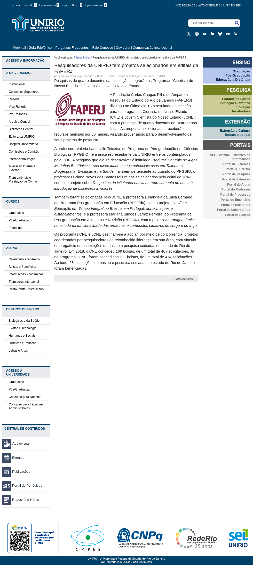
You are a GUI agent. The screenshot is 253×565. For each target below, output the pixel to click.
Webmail (19, 47)
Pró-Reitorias (18, 114)
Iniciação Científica (235, 103)
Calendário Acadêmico (24, 259)
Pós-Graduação (19, 220)
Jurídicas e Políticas (22, 343)
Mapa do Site (232, 5)
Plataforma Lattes (236, 99)
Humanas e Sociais (22, 335)
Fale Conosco (102, 47)
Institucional (17, 84)
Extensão (15, 228)
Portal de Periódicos (22, 485)
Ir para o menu (49, 5)
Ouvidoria (123, 47)
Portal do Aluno (238, 184)
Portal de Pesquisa (236, 174)
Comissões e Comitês (24, 151)
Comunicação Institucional (152, 47)
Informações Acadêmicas (26, 274)
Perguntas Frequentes (72, 47)
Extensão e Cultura (235, 130)
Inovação (243, 107)
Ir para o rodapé (96, 5)
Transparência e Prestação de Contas (23, 179)
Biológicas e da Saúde (24, 320)
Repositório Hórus (20, 500)
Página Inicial (82, 57)
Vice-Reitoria (17, 107)
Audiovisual (21, 443)
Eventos (13, 458)
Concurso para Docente (25, 397)
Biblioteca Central (21, 129)
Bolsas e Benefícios (22, 267)
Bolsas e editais (237, 135)
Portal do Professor (236, 189)
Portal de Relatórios (235, 205)
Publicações (16, 471)
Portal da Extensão (236, 179)
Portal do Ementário (235, 200)
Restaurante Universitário (26, 289)
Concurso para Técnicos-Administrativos (26, 406)
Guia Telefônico (40, 47)
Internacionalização (22, 159)
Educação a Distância (233, 79)
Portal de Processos (235, 194)
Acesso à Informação (25, 60)
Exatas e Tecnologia (22, 328)
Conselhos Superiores (24, 92)
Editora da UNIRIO (22, 136)
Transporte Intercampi (24, 282)
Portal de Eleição (237, 215)
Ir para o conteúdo (24, 5)
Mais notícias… (186, 278)
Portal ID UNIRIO (238, 169)
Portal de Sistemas (236, 164)
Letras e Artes (18, 350)
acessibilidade (185, 5)
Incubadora (241, 111)
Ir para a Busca (72, 5)
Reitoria (14, 99)
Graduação (16, 213)
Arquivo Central (19, 121)
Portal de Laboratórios (233, 210)
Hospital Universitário (23, 144)
